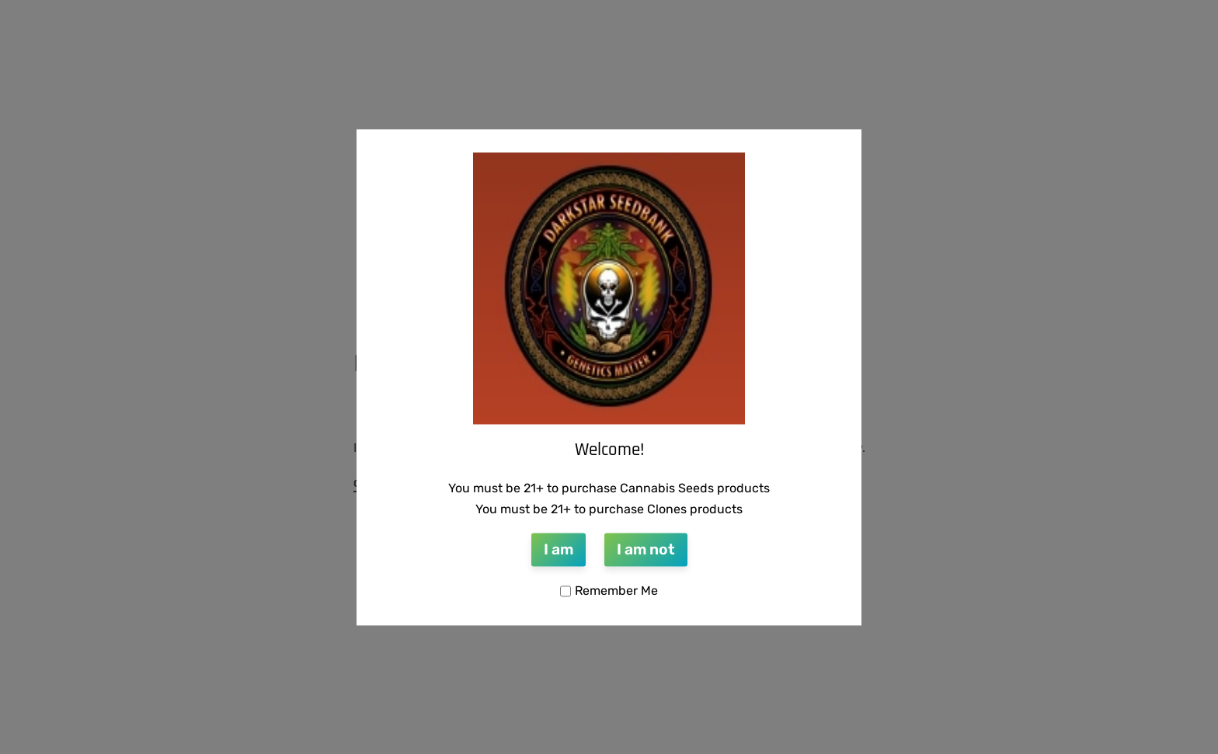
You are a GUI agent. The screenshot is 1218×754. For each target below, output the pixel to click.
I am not (646, 550)
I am (558, 550)
